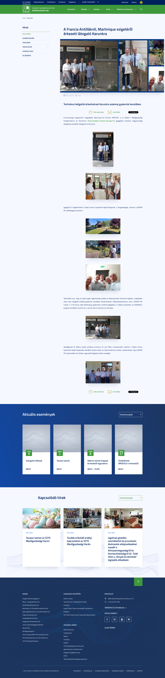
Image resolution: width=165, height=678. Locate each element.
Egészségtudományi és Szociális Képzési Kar (36, 612)
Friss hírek (30, 18)
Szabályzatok (68, 633)
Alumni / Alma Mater (88, 2)
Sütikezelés (77, 671)
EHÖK (65, 656)
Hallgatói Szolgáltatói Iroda (72, 653)
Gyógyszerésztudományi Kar (31, 621)
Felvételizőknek (51, 2)
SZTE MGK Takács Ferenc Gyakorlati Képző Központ (79, 615)
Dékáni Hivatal (68, 599)
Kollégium (67, 612)
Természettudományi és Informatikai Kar (35, 638)
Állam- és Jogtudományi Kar (31, 602)
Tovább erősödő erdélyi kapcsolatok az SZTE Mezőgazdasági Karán (79, 541)
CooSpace (67, 639)
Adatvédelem (88, 671)
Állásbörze (27, 56)
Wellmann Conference (125, 9)
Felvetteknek (62, 2)
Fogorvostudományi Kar (30, 615)
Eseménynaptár (28, 38)
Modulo (66, 643)
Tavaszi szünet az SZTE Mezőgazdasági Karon (38, 539)
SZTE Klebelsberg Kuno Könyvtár (74, 646)
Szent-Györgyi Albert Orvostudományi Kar (36, 635)
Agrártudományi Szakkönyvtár (73, 649)
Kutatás (96, 9)
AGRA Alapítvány (69, 630)
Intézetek (66, 605)
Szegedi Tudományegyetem (31, 599)
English (134, 2)
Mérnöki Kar (26, 628)
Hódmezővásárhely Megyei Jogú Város (75, 659)
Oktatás (84, 9)
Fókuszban (26, 43)
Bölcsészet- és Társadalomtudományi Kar (35, 608)
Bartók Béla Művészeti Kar (31, 605)
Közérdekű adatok (118, 671)
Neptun (66, 636)
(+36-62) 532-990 (114, 602)
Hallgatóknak (72, 2)
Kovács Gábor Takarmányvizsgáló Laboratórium (78, 608)
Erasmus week (28, 51)
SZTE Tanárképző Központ (31, 641)
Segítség (139, 671)
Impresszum (130, 671)
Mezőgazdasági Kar (28, 631)
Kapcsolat (125, 2)
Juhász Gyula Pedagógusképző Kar (33, 625)
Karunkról (71, 9)
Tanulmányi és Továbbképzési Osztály (75, 602)
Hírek (108, 9)
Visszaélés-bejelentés (102, 671)
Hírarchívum (27, 47)
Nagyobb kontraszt (141, 2)
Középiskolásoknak (39, 2)
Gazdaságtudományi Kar (30, 618)
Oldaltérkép (110, 627)
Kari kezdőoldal (27, 2)
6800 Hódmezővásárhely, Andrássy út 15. (121, 599)
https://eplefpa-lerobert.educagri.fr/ (101, 121)
